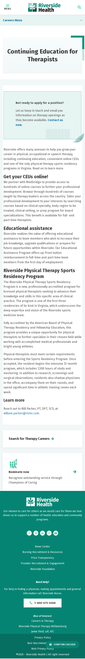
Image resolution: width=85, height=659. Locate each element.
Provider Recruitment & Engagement (42, 563)
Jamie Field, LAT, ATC (42, 632)
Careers (8, 20)
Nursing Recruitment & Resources (42, 552)
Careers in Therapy (42, 621)
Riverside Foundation (42, 569)
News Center (42, 546)
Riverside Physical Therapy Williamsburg (43, 626)
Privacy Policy (42, 638)
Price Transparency (42, 557)
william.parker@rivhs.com (21, 413)
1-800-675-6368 (43, 603)
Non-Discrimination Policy (42, 643)
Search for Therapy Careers (29, 439)
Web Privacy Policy (42, 649)
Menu (7, 7)
